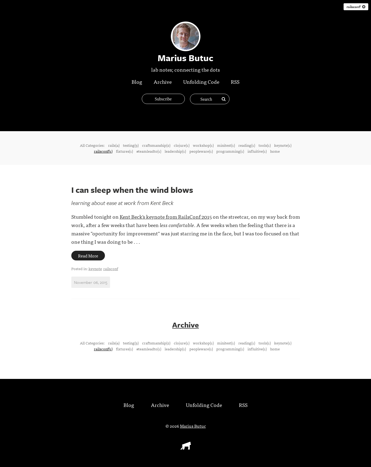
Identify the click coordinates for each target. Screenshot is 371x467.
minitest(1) (226, 145)
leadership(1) (175, 151)
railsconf (356, 6)
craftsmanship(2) (156, 145)
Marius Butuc (193, 425)
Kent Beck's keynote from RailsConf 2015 (166, 216)
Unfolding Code (201, 81)
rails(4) (113, 145)
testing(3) (131, 145)
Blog (137, 81)
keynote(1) (282, 145)
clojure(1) (181, 145)
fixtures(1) (124, 151)
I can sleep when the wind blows (132, 190)
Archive (163, 81)
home (275, 151)
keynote (95, 268)
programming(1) (230, 151)
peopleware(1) (201, 151)
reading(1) (246, 145)
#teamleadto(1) (148, 151)
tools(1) (265, 145)
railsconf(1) (103, 151)
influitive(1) (257, 151)
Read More (88, 255)
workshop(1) (203, 145)
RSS (235, 81)
